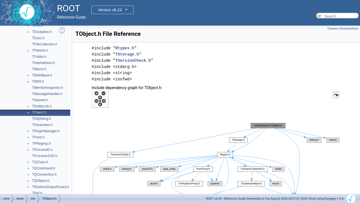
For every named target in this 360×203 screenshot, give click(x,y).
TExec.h (38, 38)
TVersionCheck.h (133, 60)
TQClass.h (40, 162)
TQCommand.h (43, 168)
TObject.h (39, 112)
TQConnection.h (44, 174)
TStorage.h (127, 54)
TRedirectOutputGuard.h (50, 187)
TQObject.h (40, 181)
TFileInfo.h (40, 50)
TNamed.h (40, 100)
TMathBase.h (42, 75)
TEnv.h (37, 26)
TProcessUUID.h (44, 156)
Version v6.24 (110, 10)
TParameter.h (42, 125)
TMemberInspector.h (47, 88)
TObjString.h (41, 119)
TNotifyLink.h (42, 106)
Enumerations (349, 28)
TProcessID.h (42, 150)
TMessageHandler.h (47, 94)
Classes (332, 28)
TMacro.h (39, 69)
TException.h (42, 32)
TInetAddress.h (43, 63)
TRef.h (37, 193)
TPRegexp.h (41, 143)
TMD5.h (38, 81)
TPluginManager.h (45, 131)
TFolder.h (39, 57)
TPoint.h (38, 137)
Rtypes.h (124, 48)
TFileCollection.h (44, 44)
